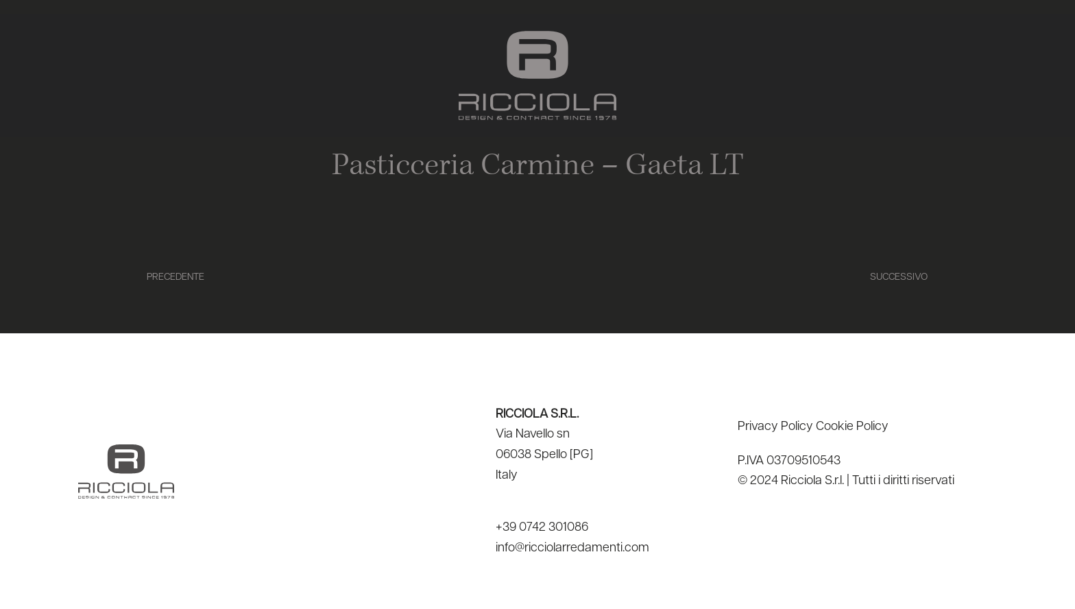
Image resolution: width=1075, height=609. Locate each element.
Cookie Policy (852, 426)
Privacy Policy (775, 426)
